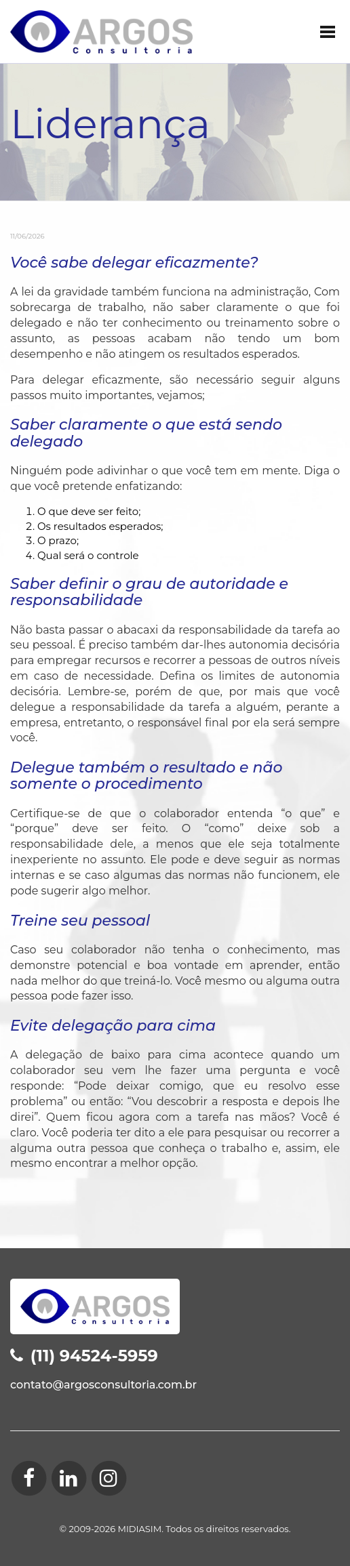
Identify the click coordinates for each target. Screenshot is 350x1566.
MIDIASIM (140, 1528)
